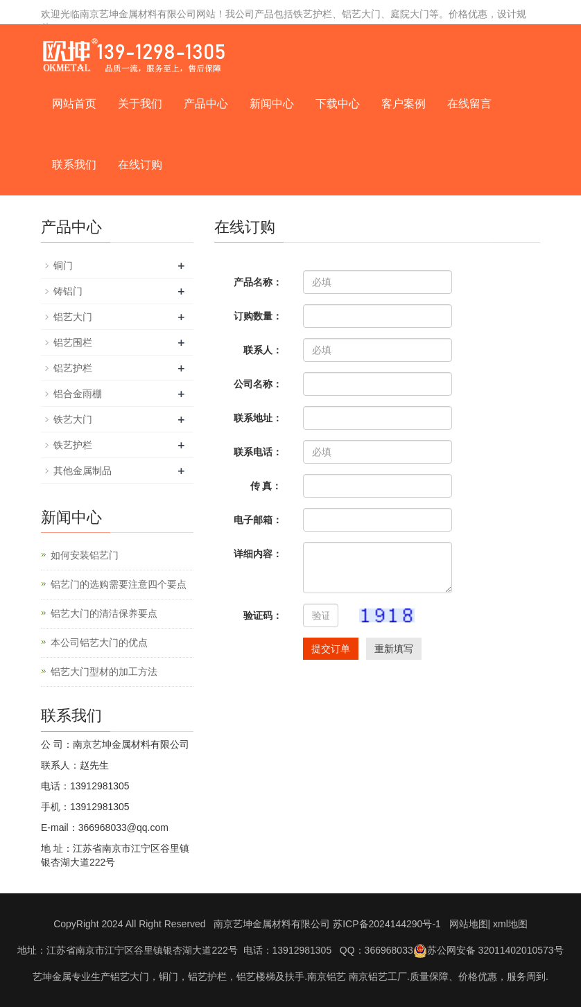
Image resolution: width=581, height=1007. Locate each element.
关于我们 (140, 104)
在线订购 (140, 164)
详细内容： (258, 553)
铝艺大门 (72, 316)
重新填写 (393, 648)
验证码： (262, 615)
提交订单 (330, 648)
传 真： (266, 485)
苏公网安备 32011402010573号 (488, 950)
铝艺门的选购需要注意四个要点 (119, 584)
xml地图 (510, 923)
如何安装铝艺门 (85, 555)
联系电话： (258, 451)
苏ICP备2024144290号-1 (387, 923)
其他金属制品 (82, 470)
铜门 (63, 265)
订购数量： (258, 316)
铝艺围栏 (72, 342)
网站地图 (468, 923)
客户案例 (403, 104)
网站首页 (74, 104)
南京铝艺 (326, 976)
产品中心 (206, 104)
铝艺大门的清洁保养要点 (104, 613)
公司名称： (258, 383)
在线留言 (469, 104)
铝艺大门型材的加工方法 (104, 671)
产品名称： (258, 282)
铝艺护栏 (72, 368)
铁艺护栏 (72, 444)
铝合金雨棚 (77, 393)
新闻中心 (272, 104)
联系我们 (74, 164)
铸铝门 (68, 291)
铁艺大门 (72, 419)
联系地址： (258, 417)
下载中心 (337, 104)
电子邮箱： (258, 519)
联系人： (262, 350)
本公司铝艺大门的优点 (99, 642)
